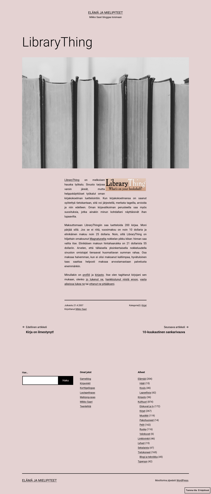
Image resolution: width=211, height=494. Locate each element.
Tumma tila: (197, 490)
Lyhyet (141, 443)
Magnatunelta (98, 238)
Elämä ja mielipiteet (105, 13)
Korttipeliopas (87, 387)
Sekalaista (143, 447)
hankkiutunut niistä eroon (121, 279)
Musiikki (144, 415)
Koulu (143, 387)
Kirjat (144, 305)
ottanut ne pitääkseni (101, 284)
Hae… (25, 372)
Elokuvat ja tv (147, 406)
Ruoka (143, 429)
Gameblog (85, 378)
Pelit (142, 424)
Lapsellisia (145, 392)
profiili (86, 274)
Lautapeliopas (87, 392)
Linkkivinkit (144, 438)
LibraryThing (71, 180)
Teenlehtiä (85, 406)
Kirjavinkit (85, 383)
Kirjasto (142, 397)
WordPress (182, 480)
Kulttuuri (142, 401)
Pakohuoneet (147, 420)
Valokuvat (145, 433)
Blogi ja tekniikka (149, 456)
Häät (142, 383)
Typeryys (142, 461)
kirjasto (99, 274)
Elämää (142, 378)
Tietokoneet (144, 452)
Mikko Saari (81, 309)
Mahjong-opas (87, 397)
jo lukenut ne (94, 279)
